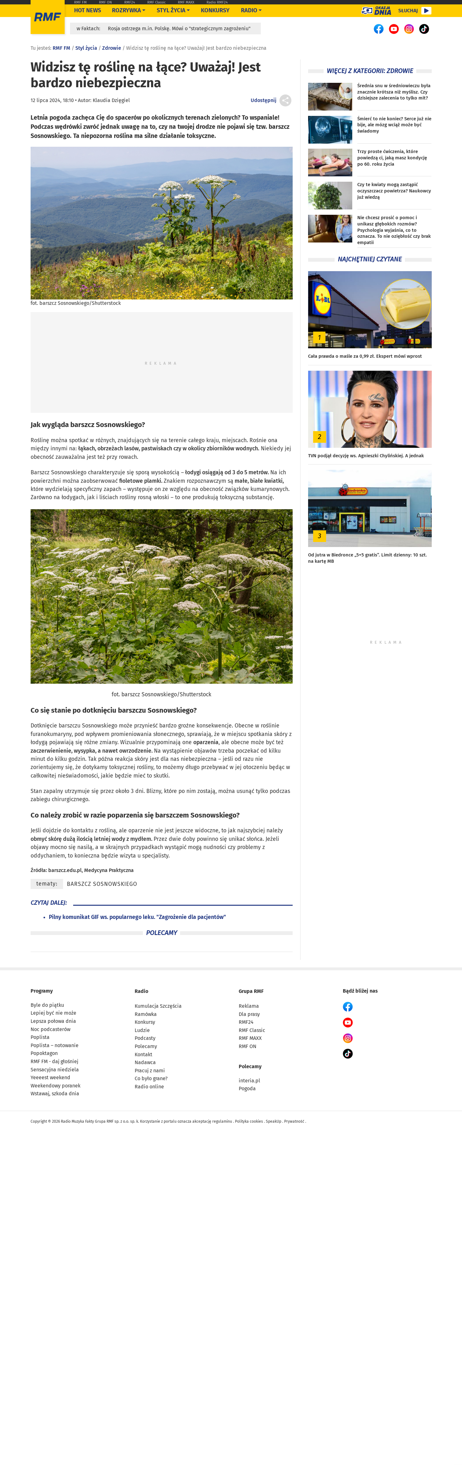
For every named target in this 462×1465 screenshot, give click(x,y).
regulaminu (222, 1121)
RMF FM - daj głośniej (54, 1061)
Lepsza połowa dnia (53, 1021)
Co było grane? (151, 1078)
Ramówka (146, 1014)
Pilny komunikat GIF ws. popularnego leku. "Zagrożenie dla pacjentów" (137, 917)
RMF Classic (156, 2)
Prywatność (294, 1121)
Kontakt (143, 1054)
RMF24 (129, 2)
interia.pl (249, 1081)
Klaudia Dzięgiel (111, 100)
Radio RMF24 (217, 2)
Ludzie (142, 1030)
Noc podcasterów (50, 1029)
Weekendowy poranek (55, 1086)
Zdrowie (111, 48)
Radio (141, 991)
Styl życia (171, 10)
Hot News (87, 10)
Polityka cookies (249, 1121)
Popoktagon (44, 1053)
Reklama (249, 1006)
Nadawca (145, 1062)
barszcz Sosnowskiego (102, 884)
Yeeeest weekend (50, 1077)
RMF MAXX (186, 2)
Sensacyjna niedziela (55, 1070)
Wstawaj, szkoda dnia (55, 1094)
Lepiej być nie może (53, 1013)
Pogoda (247, 1089)
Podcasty (145, 1038)
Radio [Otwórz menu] (249, 10)
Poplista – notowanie (55, 1045)
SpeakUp (273, 1121)
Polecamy (146, 1046)
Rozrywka (126, 10)
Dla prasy (249, 1014)
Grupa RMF (251, 991)
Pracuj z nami (150, 1071)
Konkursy (215, 10)
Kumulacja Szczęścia (158, 1006)
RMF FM (80, 2)
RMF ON (105, 2)
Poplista (40, 1037)
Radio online (149, 1087)
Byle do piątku (47, 1005)
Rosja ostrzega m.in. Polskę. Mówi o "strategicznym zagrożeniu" (179, 28)
